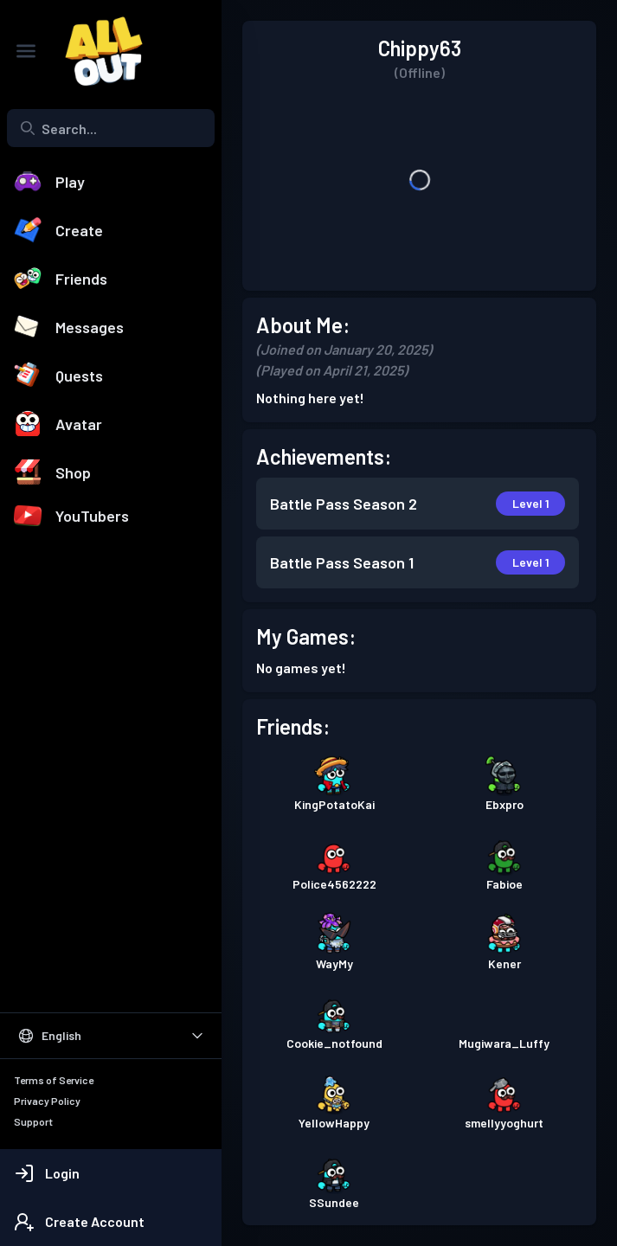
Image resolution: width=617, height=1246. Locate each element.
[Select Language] (111, 1035)
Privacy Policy (47, 1101)
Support (33, 1121)
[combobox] (111, 128)
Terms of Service (53, 1080)
